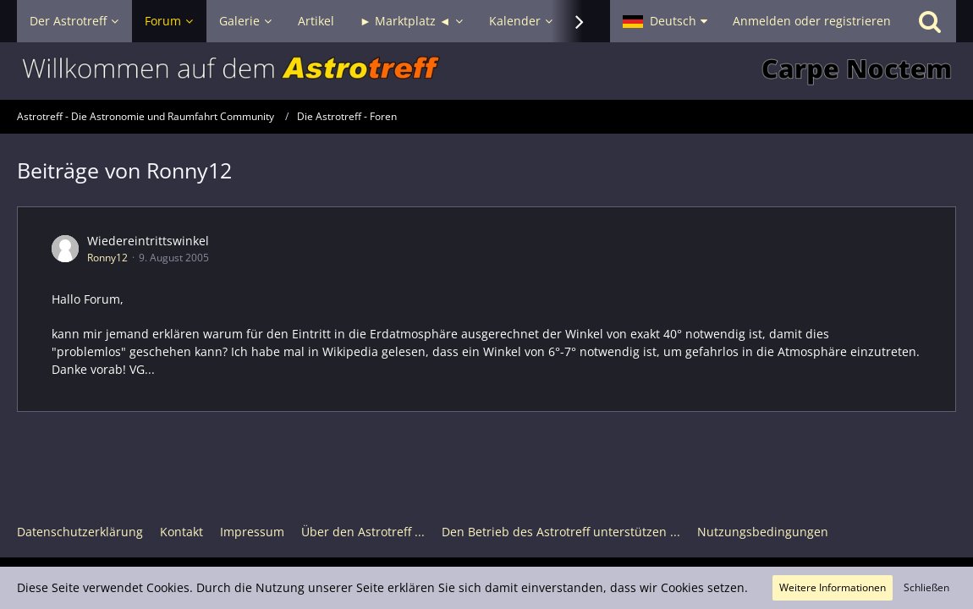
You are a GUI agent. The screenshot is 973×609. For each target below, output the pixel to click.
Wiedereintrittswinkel (148, 241)
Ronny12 (107, 257)
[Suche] (930, 21)
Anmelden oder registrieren (812, 21)
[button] (665, 21)
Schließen (926, 587)
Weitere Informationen (832, 587)
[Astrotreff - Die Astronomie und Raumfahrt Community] (486, 71)
